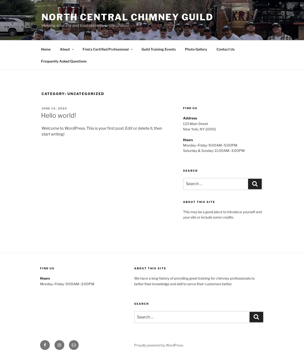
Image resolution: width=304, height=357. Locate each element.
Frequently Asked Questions (64, 61)
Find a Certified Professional (108, 49)
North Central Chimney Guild (127, 17)
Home (46, 49)
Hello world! (58, 115)
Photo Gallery (196, 49)
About (67, 49)
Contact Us (226, 49)
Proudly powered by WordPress (158, 345)
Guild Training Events (158, 49)
